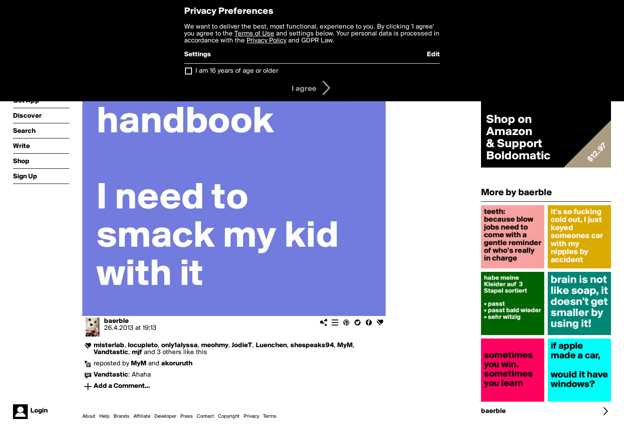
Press (186, 416)
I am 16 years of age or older (236, 71)
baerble (116, 321)
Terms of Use (254, 33)
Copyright (229, 416)
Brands (122, 416)
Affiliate (141, 416)
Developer (165, 416)
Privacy (251, 416)
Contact (205, 416)
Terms (269, 416)
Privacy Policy (266, 40)
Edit (433, 54)
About (88, 416)
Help (104, 416)
